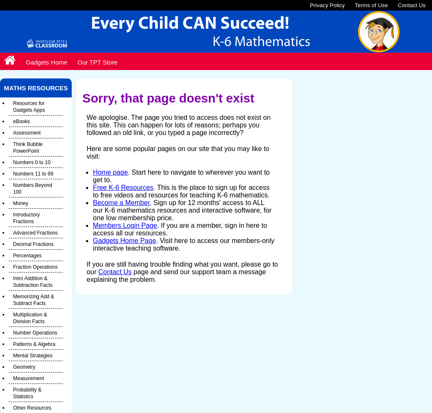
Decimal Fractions (33, 244)
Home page (110, 172)
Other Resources (32, 408)
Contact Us (412, 5)
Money (20, 203)
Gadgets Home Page (124, 240)
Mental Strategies (32, 356)
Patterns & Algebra (34, 344)
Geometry (24, 367)
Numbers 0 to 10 (32, 162)
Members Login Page (125, 225)
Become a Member (121, 202)
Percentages (27, 256)
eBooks (21, 121)
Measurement (28, 378)
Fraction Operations (35, 267)
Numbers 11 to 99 (33, 174)
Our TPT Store (98, 62)
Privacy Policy (327, 5)
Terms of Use (371, 5)
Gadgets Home (47, 62)
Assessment (26, 133)
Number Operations (35, 333)
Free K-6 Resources (123, 187)
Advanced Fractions (35, 233)
